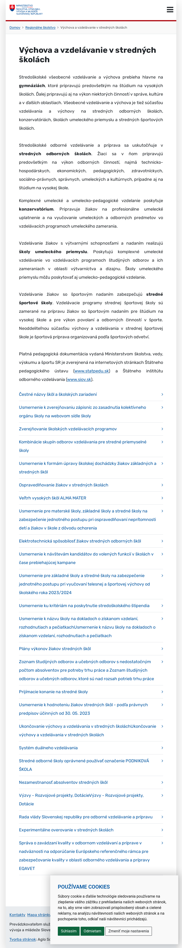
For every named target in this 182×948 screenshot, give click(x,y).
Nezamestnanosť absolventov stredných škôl (63, 782)
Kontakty (17, 915)
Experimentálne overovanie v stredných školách (66, 830)
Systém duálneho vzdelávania (48, 747)
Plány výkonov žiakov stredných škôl (55, 648)
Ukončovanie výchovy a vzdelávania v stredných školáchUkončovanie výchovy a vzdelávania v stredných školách (87, 730)
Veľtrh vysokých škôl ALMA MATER (52, 498)
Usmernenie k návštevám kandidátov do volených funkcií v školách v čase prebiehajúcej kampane (86, 558)
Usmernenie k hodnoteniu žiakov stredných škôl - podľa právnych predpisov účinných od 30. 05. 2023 (83, 709)
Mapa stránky (39, 915)
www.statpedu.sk (91, 371)
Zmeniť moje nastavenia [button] (128, 931)
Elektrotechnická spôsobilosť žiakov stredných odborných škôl (80, 541)
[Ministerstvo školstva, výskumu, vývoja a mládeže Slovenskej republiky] (26, 10)
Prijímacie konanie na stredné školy (53, 691)
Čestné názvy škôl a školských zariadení (58, 394)
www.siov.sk (79, 379)
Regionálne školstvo (40, 28)
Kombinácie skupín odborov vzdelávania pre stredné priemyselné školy (82, 446)
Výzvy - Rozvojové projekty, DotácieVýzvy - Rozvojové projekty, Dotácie (81, 800)
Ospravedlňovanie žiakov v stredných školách (63, 485)
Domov (14, 28)
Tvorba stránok (22, 939)
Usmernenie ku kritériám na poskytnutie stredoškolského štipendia (84, 605)
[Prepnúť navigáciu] (170, 10)
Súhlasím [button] (69, 931)
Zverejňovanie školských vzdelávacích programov (68, 429)
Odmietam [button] (92, 931)
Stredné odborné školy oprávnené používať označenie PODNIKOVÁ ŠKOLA (84, 765)
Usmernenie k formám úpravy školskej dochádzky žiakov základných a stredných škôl (87, 468)
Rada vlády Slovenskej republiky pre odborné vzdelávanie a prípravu (86, 817)
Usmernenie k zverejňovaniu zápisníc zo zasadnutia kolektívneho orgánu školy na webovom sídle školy (82, 412)
